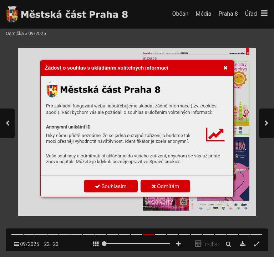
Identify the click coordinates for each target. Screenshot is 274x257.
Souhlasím (111, 186)
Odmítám (165, 186)
